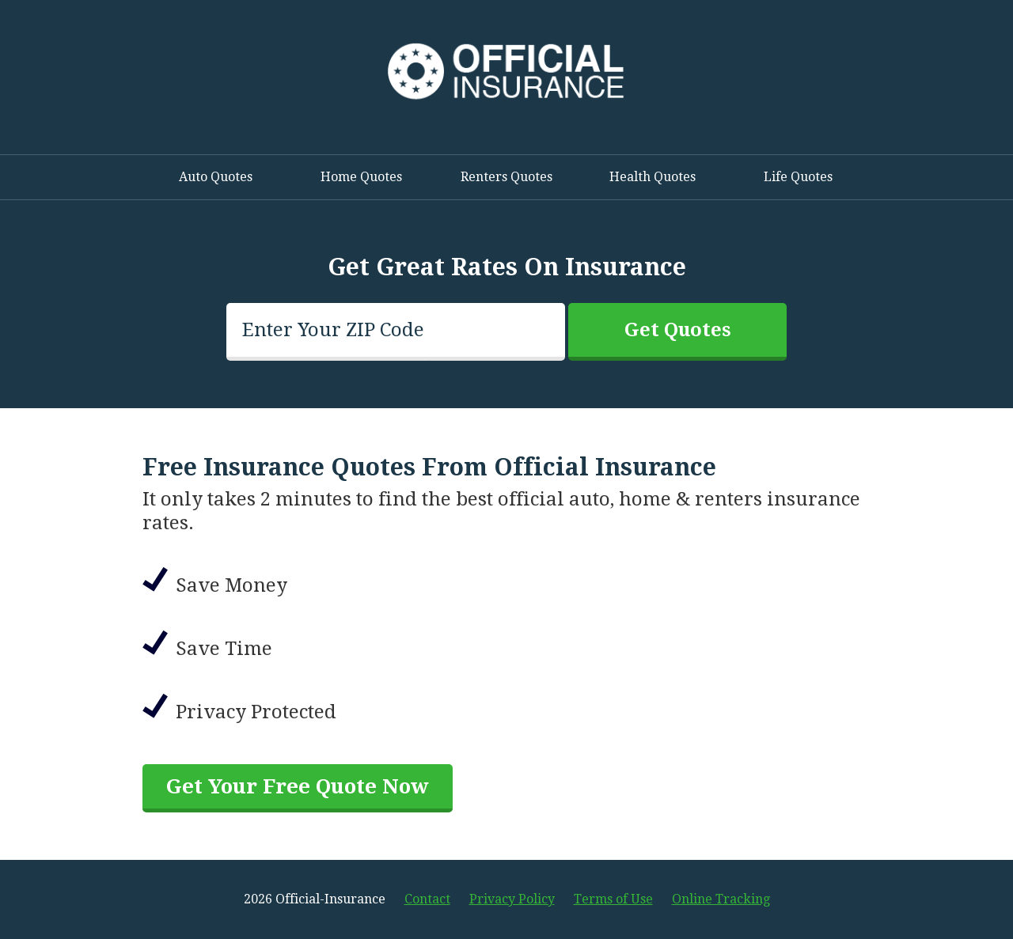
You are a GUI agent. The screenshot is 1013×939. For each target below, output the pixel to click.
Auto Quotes (215, 176)
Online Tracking (721, 899)
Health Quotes (652, 176)
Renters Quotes (506, 176)
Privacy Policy (512, 899)
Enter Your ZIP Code (333, 330)
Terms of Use (613, 899)
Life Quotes (798, 176)
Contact (427, 899)
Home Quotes (361, 176)
